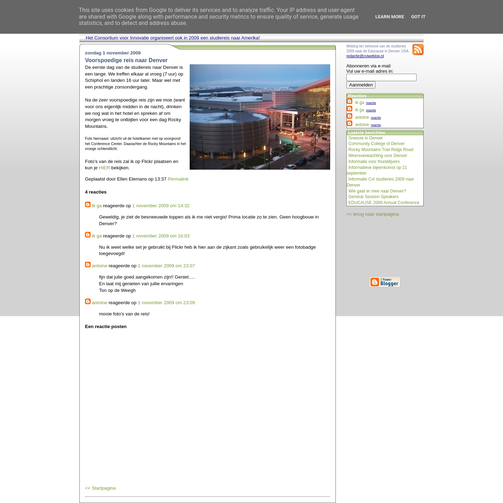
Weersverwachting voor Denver (377, 155)
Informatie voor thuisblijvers (374, 161)
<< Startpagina (100, 488)
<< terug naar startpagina (372, 214)
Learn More (389, 16)
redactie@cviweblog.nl (365, 56)
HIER (104, 167)
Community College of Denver (376, 143)
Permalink (178, 179)
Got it (418, 16)
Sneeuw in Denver (365, 138)
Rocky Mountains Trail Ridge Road (380, 149)
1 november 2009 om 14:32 (161, 205)
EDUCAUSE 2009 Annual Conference (383, 202)
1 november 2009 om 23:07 (166, 265)
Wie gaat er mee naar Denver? (377, 191)
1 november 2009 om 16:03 (161, 236)
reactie (371, 103)
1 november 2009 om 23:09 (166, 302)
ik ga (97, 205)
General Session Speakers (373, 196)
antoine (99, 265)
